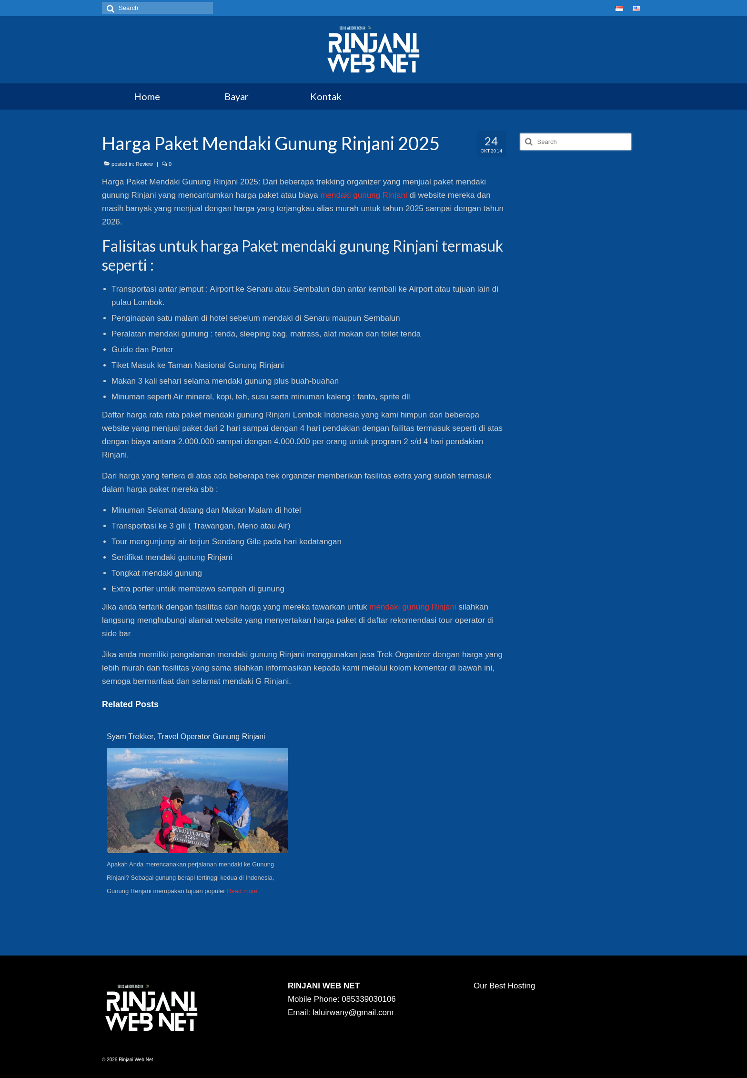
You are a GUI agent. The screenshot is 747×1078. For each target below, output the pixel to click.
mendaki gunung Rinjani (363, 195)
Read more (242, 891)
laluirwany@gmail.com (353, 1012)
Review (144, 164)
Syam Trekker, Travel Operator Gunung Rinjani (186, 736)
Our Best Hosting (504, 985)
